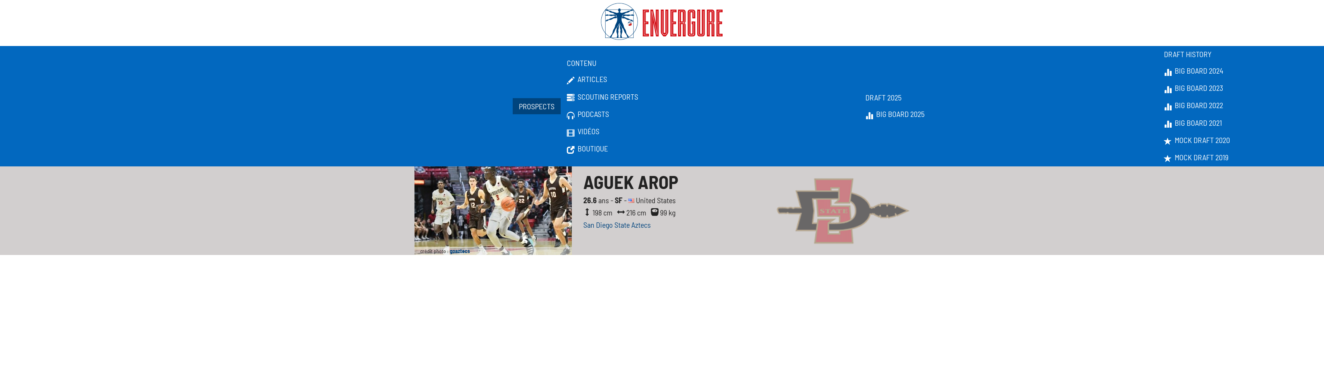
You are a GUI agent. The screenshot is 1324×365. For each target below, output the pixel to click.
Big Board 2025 (894, 114)
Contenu (581, 62)
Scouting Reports (602, 97)
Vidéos (583, 131)
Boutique (587, 149)
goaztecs (460, 251)
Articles (587, 79)
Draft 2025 (883, 97)
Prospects (537, 106)
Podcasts (588, 114)
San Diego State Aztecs (617, 224)
